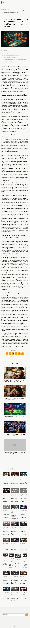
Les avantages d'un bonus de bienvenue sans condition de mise (14, 399)
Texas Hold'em (15, 619)
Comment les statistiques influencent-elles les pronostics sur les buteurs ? (14, 417)
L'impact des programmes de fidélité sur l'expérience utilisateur (14, 59)
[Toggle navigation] (3, 2)
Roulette (15, 617)
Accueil (2, 9)
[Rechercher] (13, 614)
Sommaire (5, 51)
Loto (15, 622)
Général (7, 9)
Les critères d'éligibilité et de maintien (9, 57)
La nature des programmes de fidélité (9, 53)
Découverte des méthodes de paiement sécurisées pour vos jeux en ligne (14, 381)
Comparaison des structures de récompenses (10, 55)
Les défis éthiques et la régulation (8, 61)
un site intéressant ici (10, 227)
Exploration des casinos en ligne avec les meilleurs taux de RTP (14, 435)
